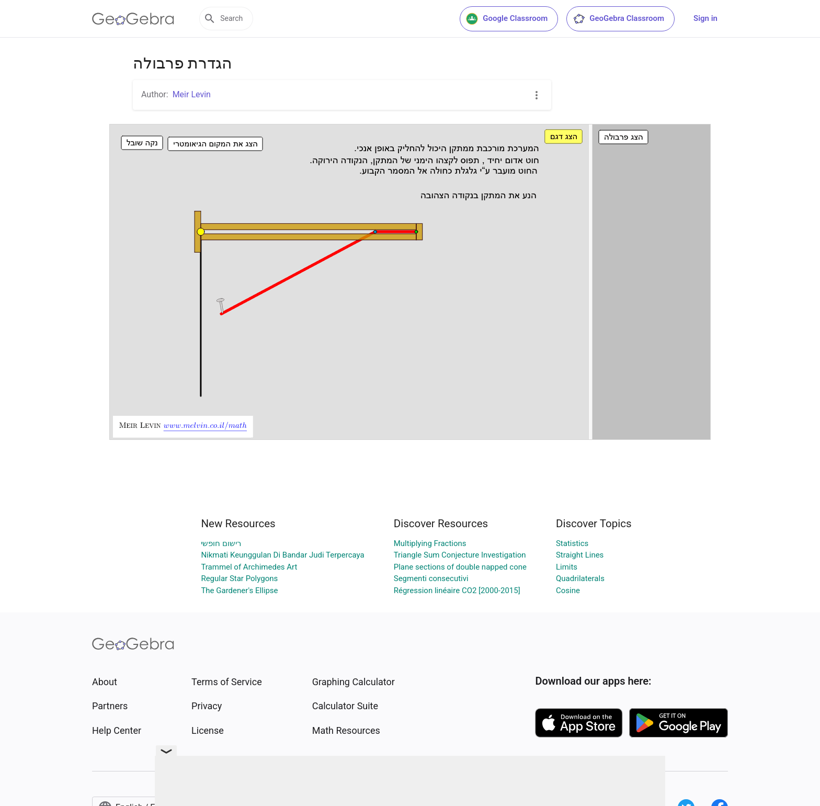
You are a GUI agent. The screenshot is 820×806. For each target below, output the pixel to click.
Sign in (705, 18)
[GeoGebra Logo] (133, 19)
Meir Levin (192, 94)
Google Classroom (507, 19)
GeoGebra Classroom (618, 19)
